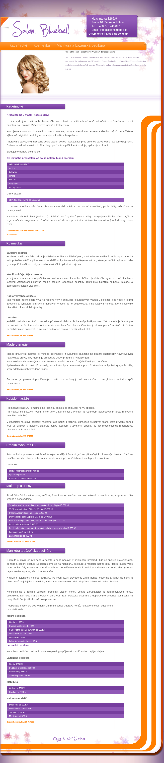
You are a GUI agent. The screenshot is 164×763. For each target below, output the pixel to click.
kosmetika (42, 45)
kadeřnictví (18, 45)
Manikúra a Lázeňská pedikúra (81, 45)
